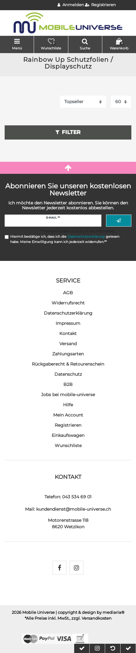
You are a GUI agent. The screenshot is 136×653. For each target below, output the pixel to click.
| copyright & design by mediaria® (90, 612)
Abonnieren (119, 221)
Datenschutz (68, 374)
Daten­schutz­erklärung (68, 313)
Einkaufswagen (68, 435)
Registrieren (68, 425)
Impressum (68, 323)
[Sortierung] (83, 101)
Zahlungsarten (68, 354)
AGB (68, 292)
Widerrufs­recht (68, 303)
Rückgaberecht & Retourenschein (68, 364)
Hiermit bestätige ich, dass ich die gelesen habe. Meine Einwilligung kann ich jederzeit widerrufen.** (64, 239)
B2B (68, 384)
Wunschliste (68, 445)
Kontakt (68, 333)
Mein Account (68, 415)
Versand (68, 343)
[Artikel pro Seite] (121, 101)
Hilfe (68, 405)
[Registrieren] (100, 5)
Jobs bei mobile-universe (68, 394)
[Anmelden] (70, 5)
